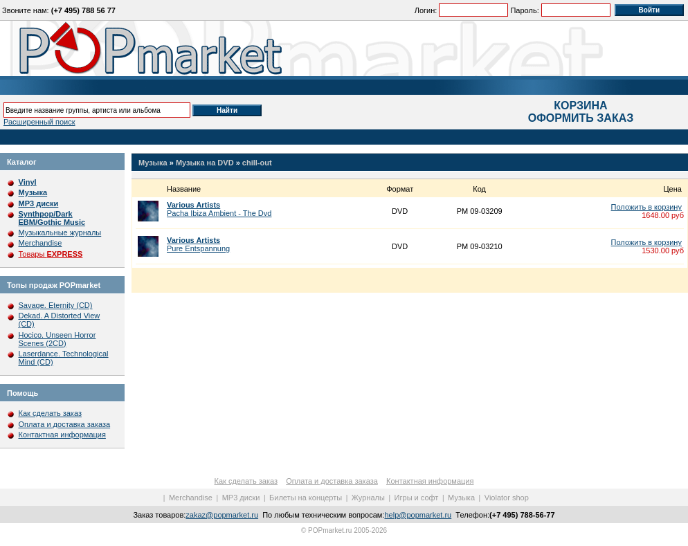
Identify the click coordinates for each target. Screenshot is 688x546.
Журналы (368, 497)
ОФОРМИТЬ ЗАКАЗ (580, 118)
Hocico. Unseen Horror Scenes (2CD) (57, 339)
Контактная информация (62, 434)
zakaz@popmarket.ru (221, 515)
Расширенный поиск (39, 122)
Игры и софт (417, 497)
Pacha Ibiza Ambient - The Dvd (219, 209)
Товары (51, 254)
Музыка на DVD (205, 162)
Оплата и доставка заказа (65, 424)
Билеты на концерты (305, 497)
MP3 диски (241, 497)
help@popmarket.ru (417, 515)
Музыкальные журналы (60, 232)
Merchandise (40, 243)
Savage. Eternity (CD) (56, 305)
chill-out (257, 162)
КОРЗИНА (580, 105)
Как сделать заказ (50, 413)
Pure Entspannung (198, 244)
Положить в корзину (646, 207)
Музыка (153, 162)
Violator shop (507, 497)
